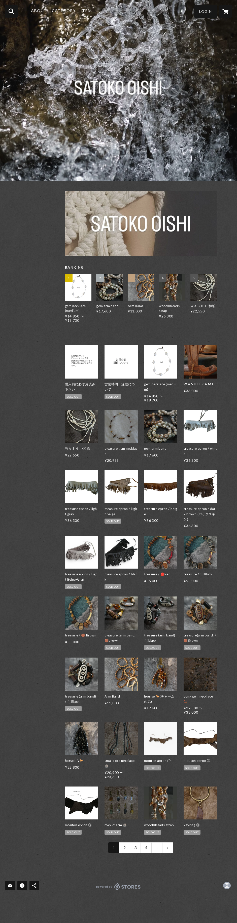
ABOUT (41, 11)
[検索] (11, 11)
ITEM (88, 11)
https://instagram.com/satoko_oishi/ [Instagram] (227, 885)
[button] (205, 11)
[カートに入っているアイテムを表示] (225, 11)
